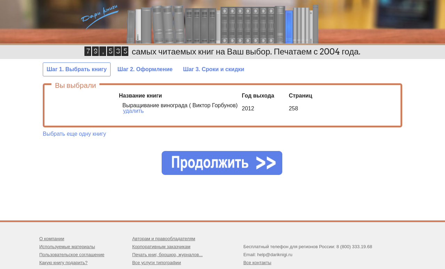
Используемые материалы (67, 246)
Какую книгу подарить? (63, 262)
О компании (51, 238)
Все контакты (257, 262)
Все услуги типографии (156, 262)
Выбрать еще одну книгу (74, 134)
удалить (133, 111)
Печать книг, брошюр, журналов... (167, 254)
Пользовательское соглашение (71, 254)
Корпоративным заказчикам (161, 246)
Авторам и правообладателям (163, 238)
